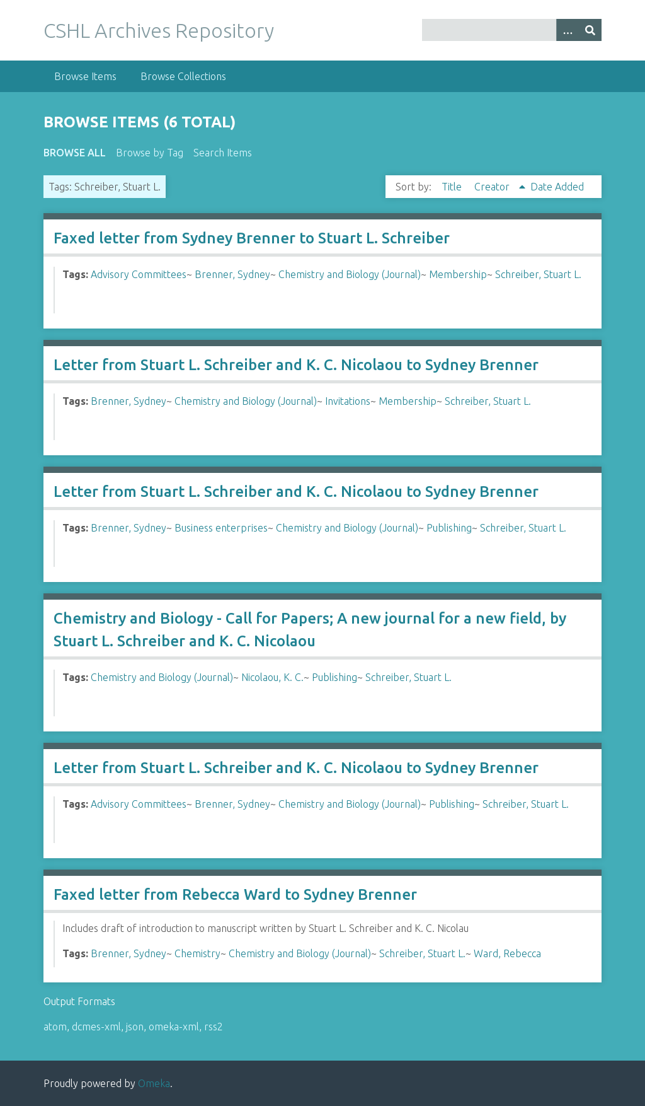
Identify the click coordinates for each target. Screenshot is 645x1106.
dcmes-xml (96, 1026)
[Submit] (590, 30)
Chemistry (197, 953)
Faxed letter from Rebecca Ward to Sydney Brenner (235, 894)
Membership (458, 274)
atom (55, 1026)
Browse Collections (183, 76)
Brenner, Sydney (232, 274)
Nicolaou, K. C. (272, 677)
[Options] (567, 30)
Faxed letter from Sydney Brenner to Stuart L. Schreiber (252, 238)
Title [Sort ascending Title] (453, 186)
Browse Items (85, 76)
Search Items (222, 152)
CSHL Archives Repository (158, 30)
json (135, 1026)
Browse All (74, 152)
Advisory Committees (138, 274)
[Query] (512, 30)
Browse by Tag (149, 152)
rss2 (213, 1026)
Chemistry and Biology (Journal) (349, 274)
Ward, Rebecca (507, 953)
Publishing (449, 527)
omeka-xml (174, 1026)
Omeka (154, 1083)
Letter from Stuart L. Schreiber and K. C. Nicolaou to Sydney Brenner (296, 364)
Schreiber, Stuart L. (538, 274)
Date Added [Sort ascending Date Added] (557, 186)
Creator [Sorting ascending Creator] (493, 186)
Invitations (347, 401)
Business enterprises (221, 527)
